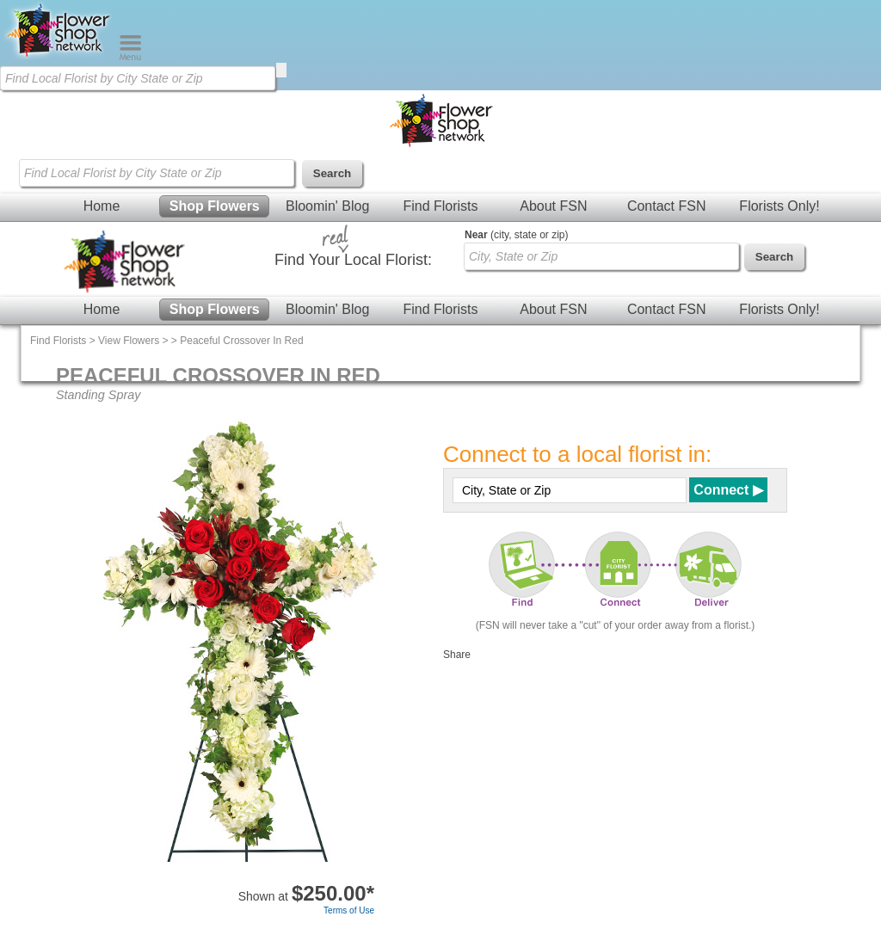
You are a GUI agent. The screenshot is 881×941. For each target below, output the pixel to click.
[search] (281, 70)
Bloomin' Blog (327, 206)
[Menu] (130, 57)
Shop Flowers (214, 206)
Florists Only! (779, 206)
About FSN (553, 206)
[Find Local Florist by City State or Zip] (137, 78)
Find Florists (440, 206)
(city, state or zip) (516, 235)
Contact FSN (666, 206)
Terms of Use (348, 910)
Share (457, 655)
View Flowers (128, 341)
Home (101, 206)
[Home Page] (59, 57)
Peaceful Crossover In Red (241, 341)
